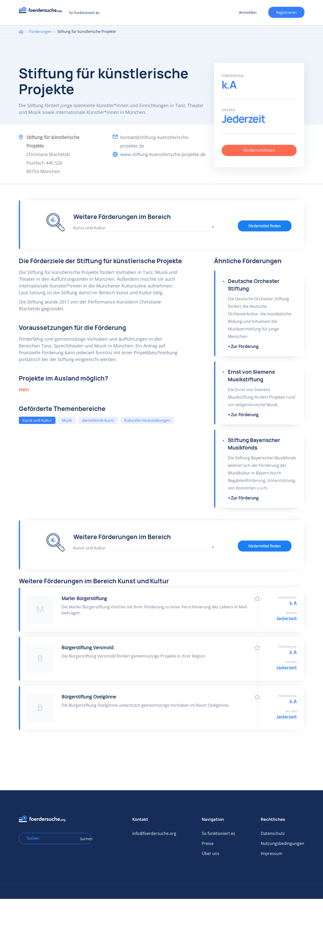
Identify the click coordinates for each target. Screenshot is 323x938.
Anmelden (247, 12)
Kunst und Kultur (37, 420)
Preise (208, 843)
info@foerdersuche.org (154, 833)
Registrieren (286, 12)
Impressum (271, 853)
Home (21, 31)
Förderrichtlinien (259, 150)
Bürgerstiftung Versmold (87, 647)
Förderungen (40, 31)
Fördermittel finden (264, 226)
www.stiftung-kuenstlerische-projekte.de (163, 154)
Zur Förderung (245, 346)
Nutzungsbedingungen (282, 843)
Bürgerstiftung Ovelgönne (88, 697)
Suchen (84, 838)
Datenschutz (273, 833)
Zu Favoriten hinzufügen (257, 598)
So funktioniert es (84, 12)
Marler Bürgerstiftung (84, 598)
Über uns (210, 853)
